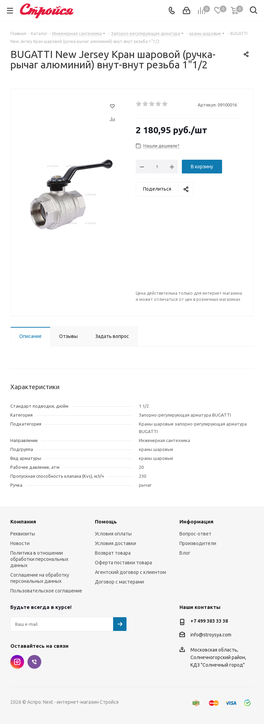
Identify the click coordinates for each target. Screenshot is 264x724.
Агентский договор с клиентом (130, 572)
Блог (184, 553)
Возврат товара (113, 553)
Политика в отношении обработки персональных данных (39, 559)
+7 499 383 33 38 (209, 621)
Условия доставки (115, 543)
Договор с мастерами (119, 582)
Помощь (106, 521)
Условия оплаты (113, 533)
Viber (34, 662)
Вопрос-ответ (195, 533)
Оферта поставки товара (123, 562)
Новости (20, 543)
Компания (23, 521)
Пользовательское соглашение (46, 590)
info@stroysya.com (210, 634)
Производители (197, 543)
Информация (196, 521)
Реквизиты (22, 533)
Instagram (17, 662)
